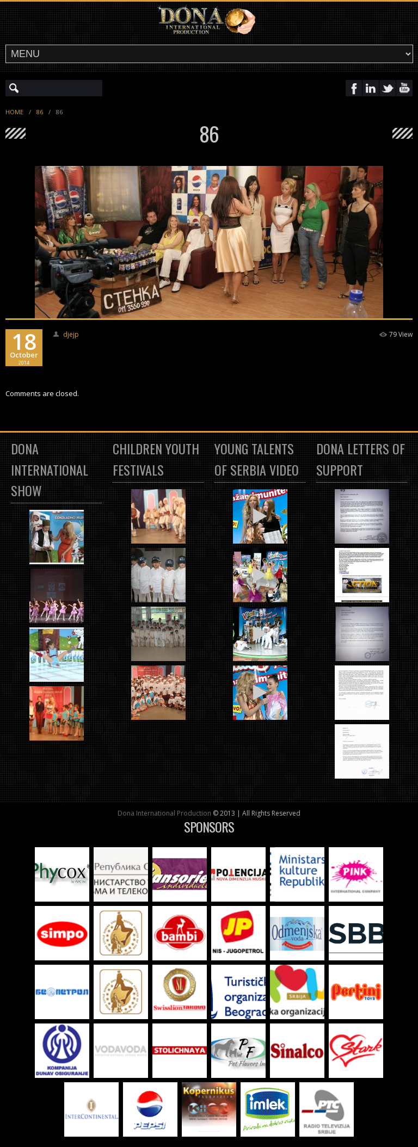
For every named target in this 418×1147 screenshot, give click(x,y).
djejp (71, 334)
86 (39, 112)
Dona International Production (164, 813)
